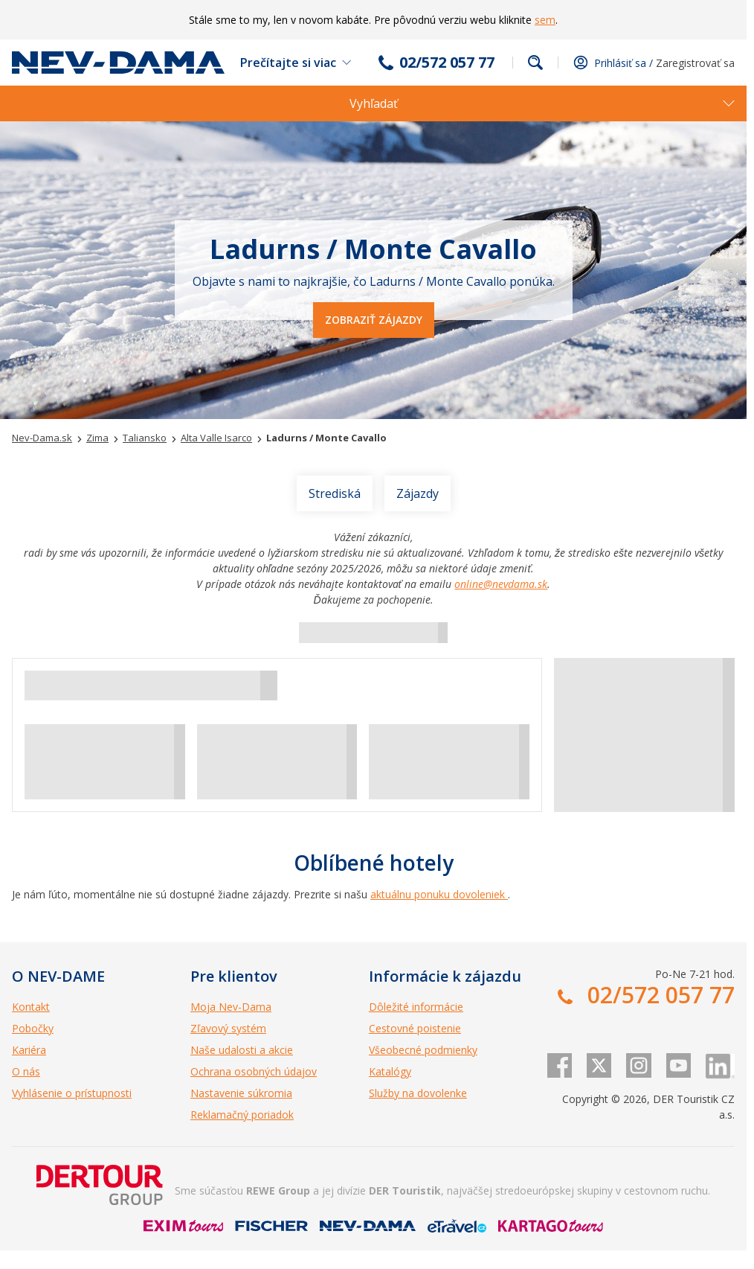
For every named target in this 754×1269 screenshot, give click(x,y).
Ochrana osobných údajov (253, 1071)
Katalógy (390, 1071)
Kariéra (29, 1050)
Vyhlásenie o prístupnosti (72, 1093)
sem (545, 20)
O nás (26, 1071)
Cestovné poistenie (415, 1028)
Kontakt (31, 1007)
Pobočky (33, 1028)
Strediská (335, 493)
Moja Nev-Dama (230, 1007)
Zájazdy (417, 493)
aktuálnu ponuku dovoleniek (439, 894)
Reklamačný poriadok (242, 1114)
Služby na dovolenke (418, 1093)
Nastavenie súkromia (241, 1093)
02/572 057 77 (446, 62)
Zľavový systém (228, 1028)
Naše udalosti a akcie (241, 1050)
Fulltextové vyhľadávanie (535, 62)
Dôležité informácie (416, 1007)
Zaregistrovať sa (695, 63)
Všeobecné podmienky (423, 1050)
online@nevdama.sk (500, 584)
